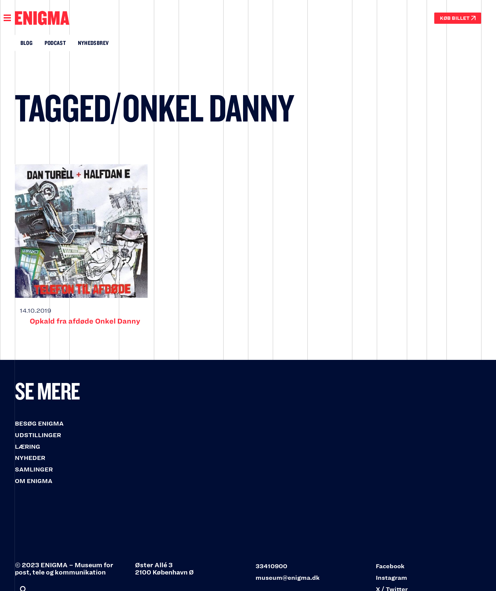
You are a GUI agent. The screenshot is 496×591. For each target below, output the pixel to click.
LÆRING (27, 447)
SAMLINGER (34, 469)
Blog (26, 43)
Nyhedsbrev (93, 43)
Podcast (55, 43)
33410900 (271, 566)
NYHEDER (30, 458)
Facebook (390, 566)
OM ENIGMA (34, 481)
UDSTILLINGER (38, 435)
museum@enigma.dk (288, 578)
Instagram (391, 578)
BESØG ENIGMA (39, 424)
